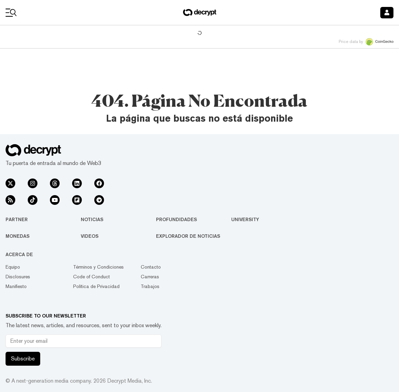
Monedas (17, 236)
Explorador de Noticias (188, 236)
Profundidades (176, 219)
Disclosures (18, 276)
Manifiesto (16, 286)
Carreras (150, 276)
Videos (89, 236)
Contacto (151, 267)
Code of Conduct (91, 276)
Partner (17, 219)
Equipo (13, 267)
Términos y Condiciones (98, 267)
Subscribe (23, 358)
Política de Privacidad (96, 286)
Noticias (92, 219)
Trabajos (150, 286)
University (245, 219)
